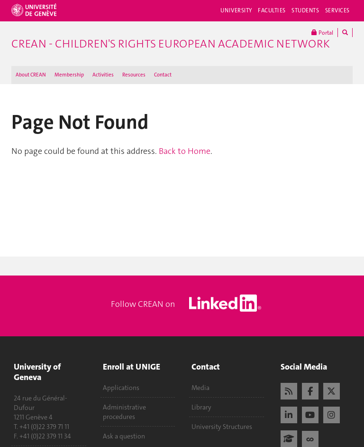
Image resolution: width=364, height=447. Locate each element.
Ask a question (124, 436)
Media (200, 387)
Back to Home (184, 151)
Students (305, 10)
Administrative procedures (124, 412)
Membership (69, 74)
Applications (121, 387)
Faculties (272, 10)
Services (337, 10)
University (236, 10)
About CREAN (31, 74)
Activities (103, 74)
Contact (163, 74)
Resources (134, 74)
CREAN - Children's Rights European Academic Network (170, 43)
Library (201, 407)
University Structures (221, 426)
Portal (322, 33)
